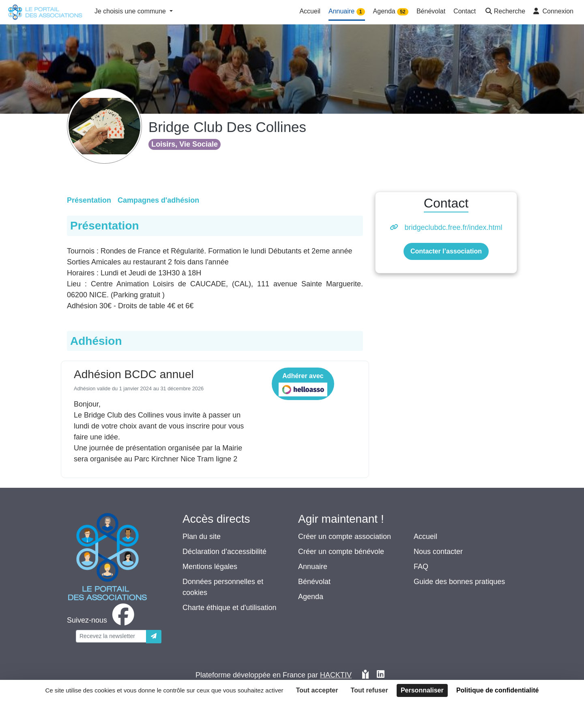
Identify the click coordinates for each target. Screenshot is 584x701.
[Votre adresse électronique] (111, 636)
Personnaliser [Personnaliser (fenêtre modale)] (422, 690)
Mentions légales (209, 567)
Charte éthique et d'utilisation (229, 608)
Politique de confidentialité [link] (497, 690)
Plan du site (201, 536)
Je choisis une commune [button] (131, 11)
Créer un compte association (344, 536)
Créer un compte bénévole (341, 551)
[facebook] (102, 620)
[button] (504, 12)
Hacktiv (336, 675)
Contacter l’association (446, 251)
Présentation (89, 200)
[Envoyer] (153, 636)
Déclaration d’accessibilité (224, 551)
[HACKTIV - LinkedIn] (381, 675)
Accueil (425, 536)
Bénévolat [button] (431, 11)
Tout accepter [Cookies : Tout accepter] (317, 690)
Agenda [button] (390, 11)
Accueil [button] (309, 11)
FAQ (421, 567)
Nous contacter (438, 551)
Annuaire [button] (346, 11)
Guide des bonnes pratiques (459, 582)
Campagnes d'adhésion (158, 200)
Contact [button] (464, 11)
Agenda (310, 597)
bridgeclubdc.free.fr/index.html (453, 227)
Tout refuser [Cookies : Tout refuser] (369, 690)
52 (402, 12)
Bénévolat (314, 582)
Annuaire (312, 567)
